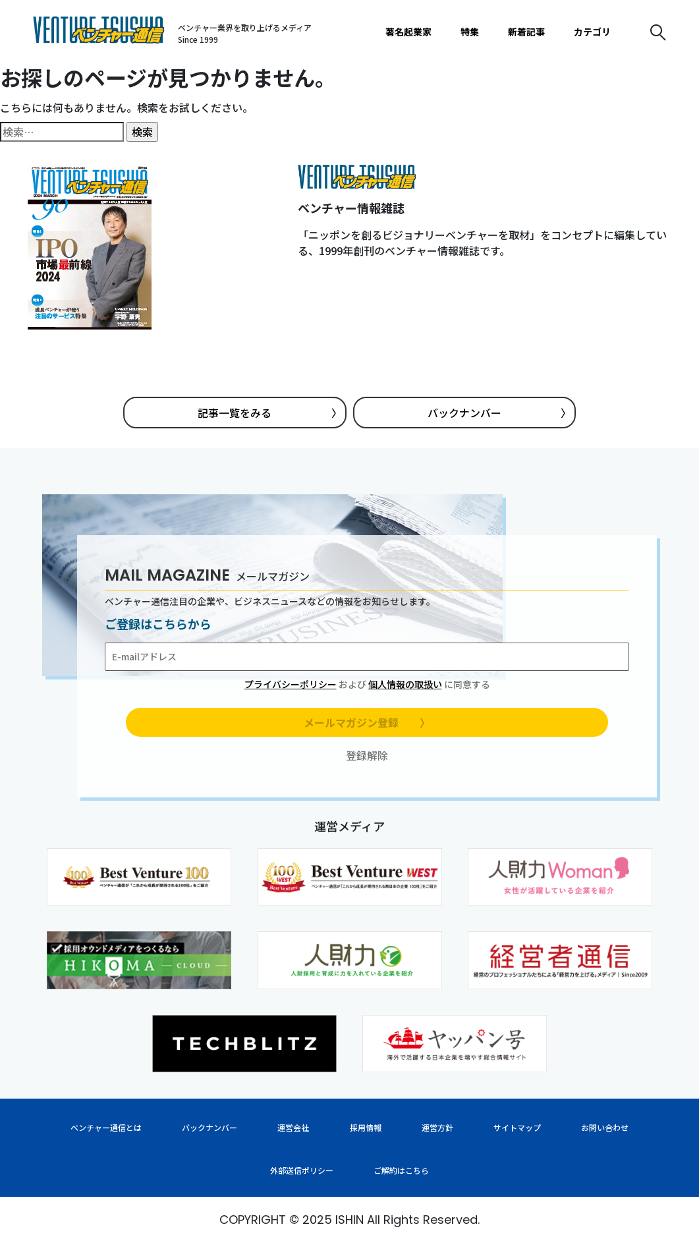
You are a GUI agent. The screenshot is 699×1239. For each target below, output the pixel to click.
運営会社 (293, 1127)
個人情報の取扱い (405, 684)
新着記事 (526, 31)
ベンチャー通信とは (106, 1127)
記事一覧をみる (269, 412)
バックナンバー (499, 412)
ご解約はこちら (401, 1170)
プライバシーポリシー (290, 684)
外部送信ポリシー (301, 1170)
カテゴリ (592, 31)
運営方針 (437, 1127)
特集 (470, 31)
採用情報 (365, 1127)
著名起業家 (408, 31)
